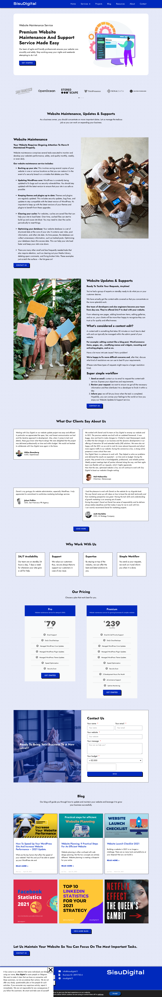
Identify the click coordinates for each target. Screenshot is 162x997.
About (132, 3)
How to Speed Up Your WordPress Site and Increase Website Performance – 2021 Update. (34, 846)
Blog (109, 3)
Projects (98, 3)
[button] (81, 529)
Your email (120, 724)
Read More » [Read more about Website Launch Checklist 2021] (113, 860)
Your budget (92, 756)
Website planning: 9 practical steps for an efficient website (79, 845)
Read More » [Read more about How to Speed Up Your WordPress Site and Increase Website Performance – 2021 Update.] (22, 866)
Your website (92, 732)
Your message (93, 741)
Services (85, 4)
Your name (92, 724)
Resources (120, 3)
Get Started (50, 675)
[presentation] (101, 767)
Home (73, 3)
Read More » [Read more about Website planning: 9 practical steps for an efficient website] (67, 866)
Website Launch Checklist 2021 (123, 843)
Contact (143, 3)
